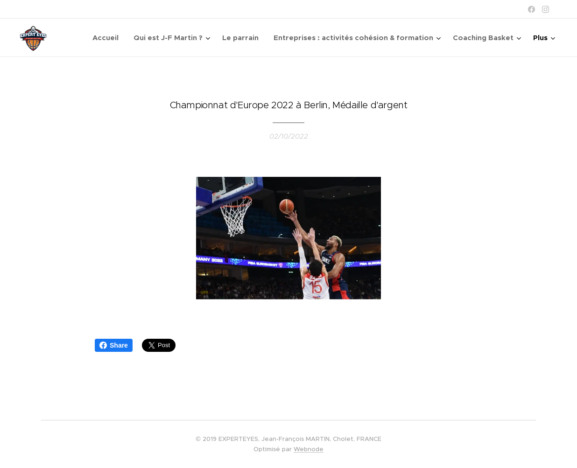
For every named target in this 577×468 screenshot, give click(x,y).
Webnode (309, 449)
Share (113, 345)
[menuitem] (108, 37)
